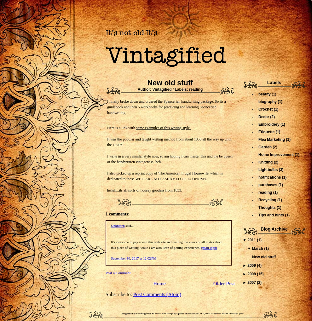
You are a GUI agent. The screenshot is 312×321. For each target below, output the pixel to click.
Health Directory (230, 313)
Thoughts (267, 207)
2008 (252, 274)
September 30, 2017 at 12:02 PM (133, 258)
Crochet (266, 109)
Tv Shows (156, 313)
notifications (270, 177)
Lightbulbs (268, 170)
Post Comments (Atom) (157, 294)
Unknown (117, 225)
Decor (264, 117)
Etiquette (267, 132)
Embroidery (269, 124)
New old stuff (170, 83)
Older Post (224, 283)
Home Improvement (276, 154)
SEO (202, 313)
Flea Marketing (272, 139)
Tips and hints (271, 215)
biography (268, 102)
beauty (265, 94)
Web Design (167, 313)
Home (159, 283)
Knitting (266, 162)
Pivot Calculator (213, 313)
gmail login (209, 247)
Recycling (267, 200)
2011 (252, 240)
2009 (252, 265)
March (258, 248)
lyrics (241, 313)
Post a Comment (118, 273)
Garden (265, 147)
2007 (252, 282)
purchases (268, 185)
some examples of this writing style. (163, 128)
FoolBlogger (142, 313)
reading (196, 89)
